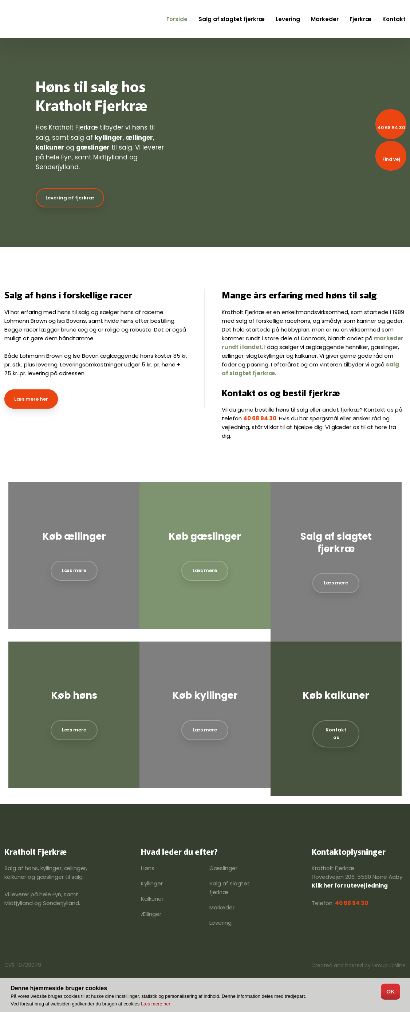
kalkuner (50, 147)
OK (390, 991)
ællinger (139, 137)
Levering (288, 19)
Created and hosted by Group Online (358, 965)
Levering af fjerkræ (70, 197)
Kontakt (394, 19)
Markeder (325, 19)
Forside (177, 19)
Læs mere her (31, 399)
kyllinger (109, 137)
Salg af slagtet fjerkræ (231, 19)
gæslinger (93, 147)
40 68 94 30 (259, 418)
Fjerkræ (360, 19)
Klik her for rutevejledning (350, 885)
